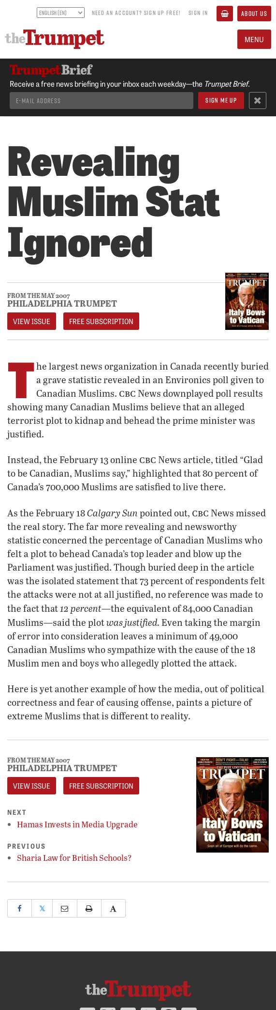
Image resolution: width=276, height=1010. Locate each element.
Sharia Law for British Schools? (74, 857)
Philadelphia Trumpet (62, 303)
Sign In (198, 12)
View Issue (31, 321)
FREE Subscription (101, 321)
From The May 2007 (38, 296)
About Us (254, 13)
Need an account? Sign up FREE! (136, 12)
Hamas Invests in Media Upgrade (77, 824)
